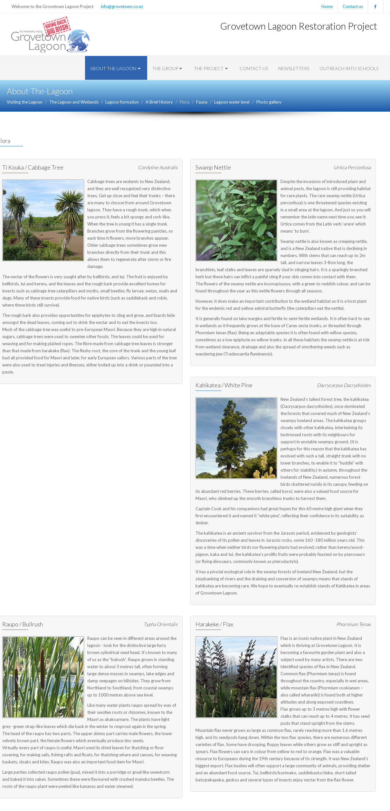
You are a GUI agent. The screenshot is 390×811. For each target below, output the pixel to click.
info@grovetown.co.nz (122, 6)
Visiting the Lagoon (25, 102)
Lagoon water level (232, 102)
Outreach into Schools (348, 68)
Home (327, 6)
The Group (168, 68)
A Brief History (159, 102)
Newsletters (293, 68)
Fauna (201, 102)
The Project (211, 68)
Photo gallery (268, 102)
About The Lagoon (116, 68)
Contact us (353, 6)
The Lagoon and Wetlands (74, 102)
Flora (184, 102)
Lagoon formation (122, 102)
